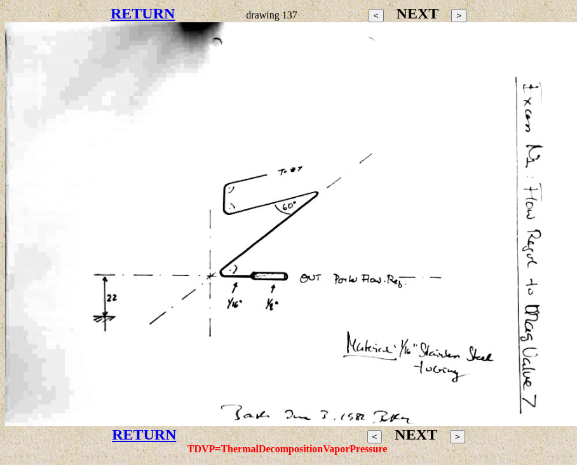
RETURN (143, 13)
